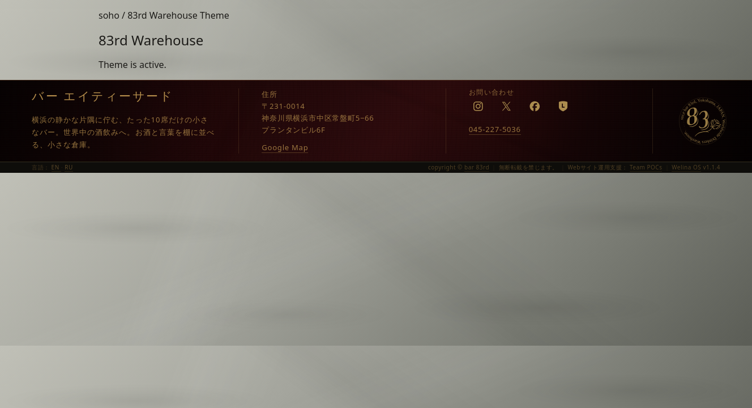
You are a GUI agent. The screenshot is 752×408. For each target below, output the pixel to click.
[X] (506, 106)
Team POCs (646, 167)
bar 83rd (476, 167)
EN (56, 167)
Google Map (285, 147)
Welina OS (686, 167)
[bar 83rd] (702, 121)
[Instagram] (478, 106)
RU (69, 167)
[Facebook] (535, 106)
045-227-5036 (495, 129)
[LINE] (563, 106)
